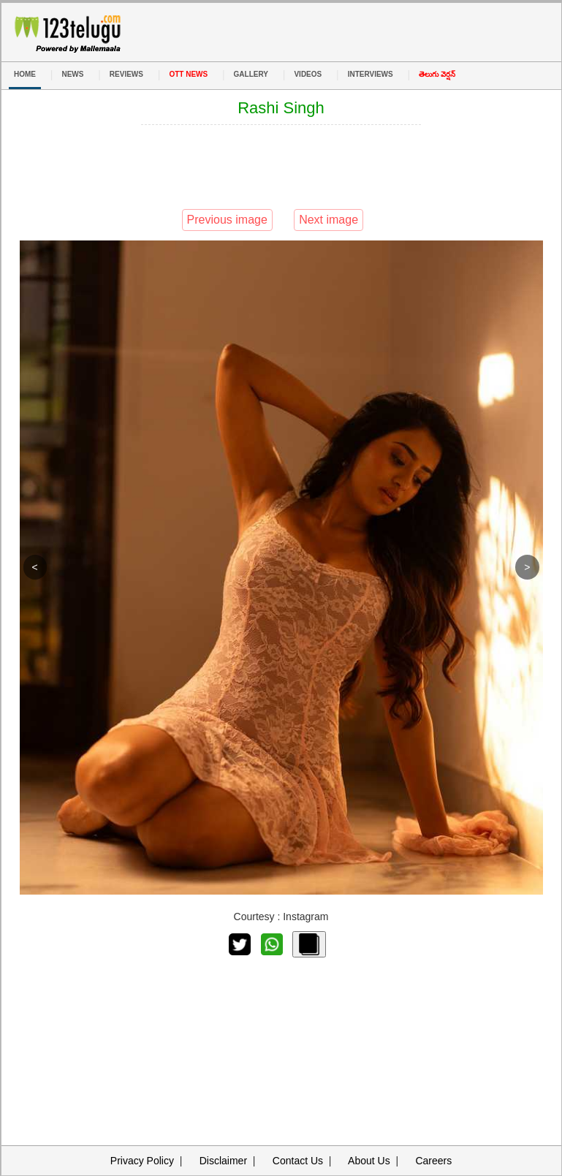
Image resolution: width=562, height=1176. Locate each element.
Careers (433, 1160)
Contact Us (298, 1160)
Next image (328, 219)
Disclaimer (223, 1160)
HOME (25, 74)
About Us (369, 1160)
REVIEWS (126, 74)
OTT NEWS (188, 74)
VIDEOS (308, 74)
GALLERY (251, 74)
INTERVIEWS (370, 74)
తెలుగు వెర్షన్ (437, 74)
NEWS (72, 74)
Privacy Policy (142, 1160)
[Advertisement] (281, 165)
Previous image (227, 219)
